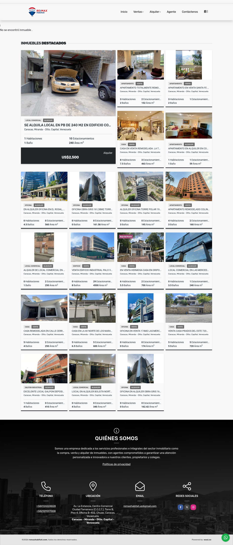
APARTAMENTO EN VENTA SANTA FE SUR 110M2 (188, 87)
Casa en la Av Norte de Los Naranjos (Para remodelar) (92, 331)
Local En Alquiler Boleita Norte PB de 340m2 (92, 391)
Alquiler (154, 11)
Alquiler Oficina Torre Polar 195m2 (140, 209)
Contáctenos (190, 11)
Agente (171, 11)
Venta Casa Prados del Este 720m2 (188, 331)
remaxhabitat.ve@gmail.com (140, 506)
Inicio (124, 11)
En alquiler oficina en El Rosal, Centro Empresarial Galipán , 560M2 (44, 209)
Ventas (137, 11)
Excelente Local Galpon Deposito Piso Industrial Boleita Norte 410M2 (44, 391)
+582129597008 (46, 511)
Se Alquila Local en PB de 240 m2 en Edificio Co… (67, 125)
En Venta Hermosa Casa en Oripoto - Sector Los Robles (140, 270)
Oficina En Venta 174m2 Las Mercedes (140, 331)
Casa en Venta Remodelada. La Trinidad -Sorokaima (140, 148)
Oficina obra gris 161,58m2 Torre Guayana (92, 209)
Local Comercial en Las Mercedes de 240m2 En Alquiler (188, 270)
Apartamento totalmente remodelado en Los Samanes (140, 87)
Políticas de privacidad (117, 464)
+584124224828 (46, 506)
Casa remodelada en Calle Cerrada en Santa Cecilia (44, 331)
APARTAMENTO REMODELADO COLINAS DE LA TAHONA (188, 209)
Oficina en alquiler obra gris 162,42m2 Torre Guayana (140, 391)
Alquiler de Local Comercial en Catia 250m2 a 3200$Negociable (44, 270)
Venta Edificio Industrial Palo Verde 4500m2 (92, 270)
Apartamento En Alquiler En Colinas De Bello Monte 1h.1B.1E (188, 148)
